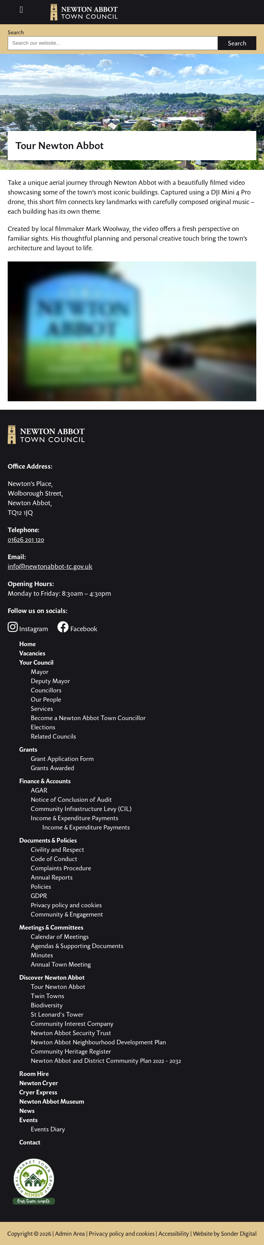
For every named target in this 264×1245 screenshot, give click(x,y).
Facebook (77, 627)
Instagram (28, 627)
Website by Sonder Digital (225, 1233)
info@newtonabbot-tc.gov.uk (50, 566)
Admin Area (70, 1233)
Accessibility (173, 1233)
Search (16, 32)
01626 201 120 (26, 539)
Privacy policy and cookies (121, 1233)
